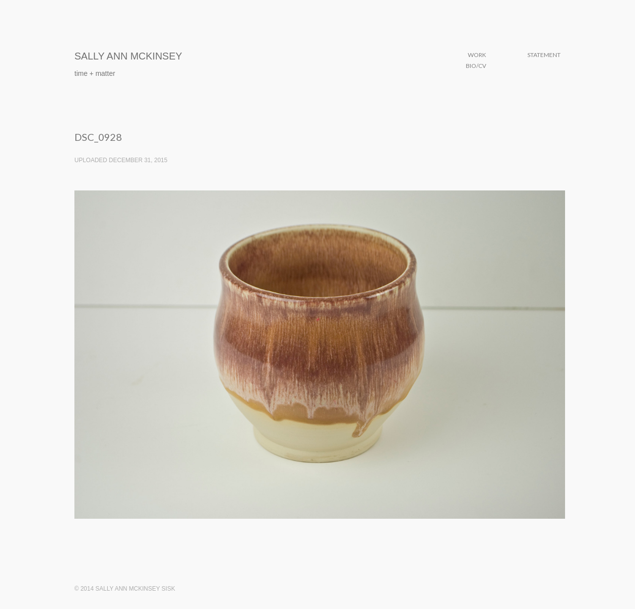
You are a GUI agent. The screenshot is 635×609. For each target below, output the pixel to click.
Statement (544, 55)
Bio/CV (476, 65)
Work (477, 55)
